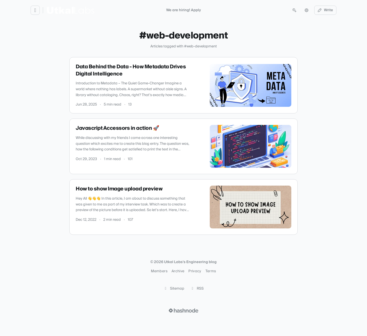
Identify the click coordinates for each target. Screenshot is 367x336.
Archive (178, 271)
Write (325, 10)
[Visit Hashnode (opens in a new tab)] (183, 310)
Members (159, 271)
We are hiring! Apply (183, 10)
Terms (210, 271)
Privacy (194, 271)
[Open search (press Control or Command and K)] (294, 10)
